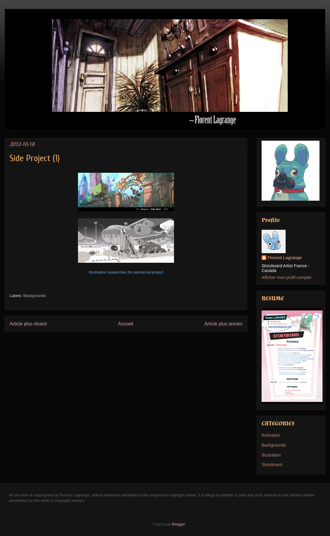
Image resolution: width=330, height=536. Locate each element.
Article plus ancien (223, 323)
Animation (271, 435)
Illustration (271, 455)
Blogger (178, 524)
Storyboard (272, 464)
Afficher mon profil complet (286, 277)
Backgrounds (34, 295)
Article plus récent (28, 323)
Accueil (125, 323)
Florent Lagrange (285, 257)
